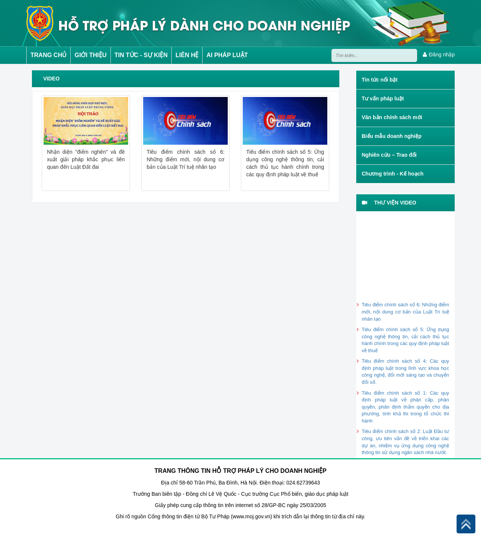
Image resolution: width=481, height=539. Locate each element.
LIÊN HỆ (186, 55)
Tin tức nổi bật (380, 80)
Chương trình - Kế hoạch (393, 174)
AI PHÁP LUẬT (227, 55)
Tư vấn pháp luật (383, 98)
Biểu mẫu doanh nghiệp (392, 136)
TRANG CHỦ (48, 55)
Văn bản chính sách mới (392, 117)
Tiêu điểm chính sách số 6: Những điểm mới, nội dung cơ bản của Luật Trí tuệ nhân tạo (405, 311)
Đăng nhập (439, 54)
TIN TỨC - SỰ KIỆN (141, 55)
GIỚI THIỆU (90, 55)
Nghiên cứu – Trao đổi (389, 155)
